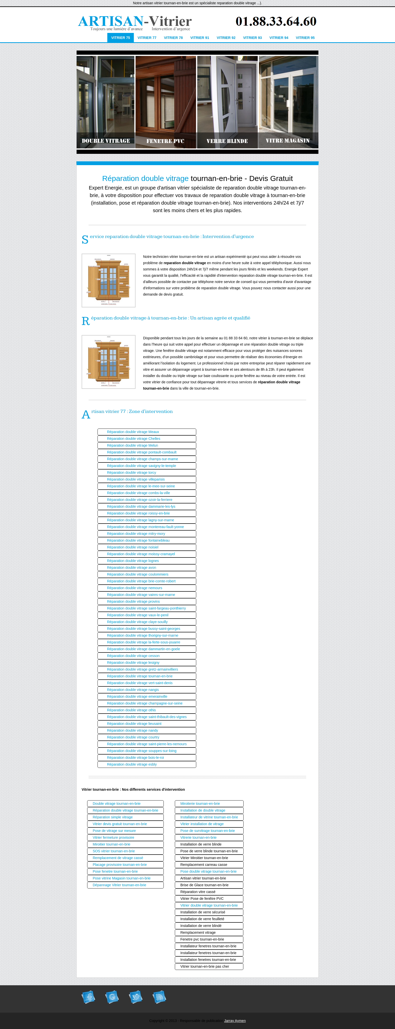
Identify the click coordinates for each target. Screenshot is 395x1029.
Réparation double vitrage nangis (133, 690)
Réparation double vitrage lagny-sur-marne (140, 520)
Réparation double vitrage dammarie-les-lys (141, 506)
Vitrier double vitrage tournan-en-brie (209, 905)
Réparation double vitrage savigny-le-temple (141, 466)
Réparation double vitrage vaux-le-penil (138, 615)
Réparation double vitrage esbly (132, 764)
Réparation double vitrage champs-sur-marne (142, 459)
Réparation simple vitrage (113, 817)
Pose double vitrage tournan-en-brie (208, 871)
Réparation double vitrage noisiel (132, 547)
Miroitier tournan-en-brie (111, 844)
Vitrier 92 (226, 38)
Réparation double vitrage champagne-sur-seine (145, 703)
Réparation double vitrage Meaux (133, 432)
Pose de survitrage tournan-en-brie (207, 831)
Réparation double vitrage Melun (132, 445)
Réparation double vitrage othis (131, 710)
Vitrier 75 (120, 38)
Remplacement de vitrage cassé (118, 858)
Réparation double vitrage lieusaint (134, 724)
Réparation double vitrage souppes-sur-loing (142, 751)
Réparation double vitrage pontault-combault (142, 452)
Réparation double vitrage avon (131, 568)
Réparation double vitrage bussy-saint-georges (143, 629)
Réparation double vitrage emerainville (137, 696)
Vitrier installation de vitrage (202, 824)
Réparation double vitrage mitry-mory (136, 534)
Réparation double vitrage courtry (133, 737)
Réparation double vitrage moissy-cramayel (141, 554)
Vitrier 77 (147, 38)
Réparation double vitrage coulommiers (138, 574)
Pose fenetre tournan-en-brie (115, 871)
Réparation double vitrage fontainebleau (138, 540)
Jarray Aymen (235, 1021)
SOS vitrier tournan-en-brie (114, 851)
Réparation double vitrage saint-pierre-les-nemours (147, 744)
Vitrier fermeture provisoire (113, 837)
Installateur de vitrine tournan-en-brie (209, 817)
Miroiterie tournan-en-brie (200, 804)
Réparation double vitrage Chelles (133, 439)
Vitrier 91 (199, 38)
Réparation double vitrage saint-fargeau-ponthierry (146, 608)
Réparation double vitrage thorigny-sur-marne (142, 635)
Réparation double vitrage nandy (132, 730)
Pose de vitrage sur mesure (114, 831)
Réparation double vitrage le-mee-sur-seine (141, 486)
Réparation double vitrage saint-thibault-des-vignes (147, 717)
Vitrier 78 (173, 38)
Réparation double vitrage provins (133, 601)
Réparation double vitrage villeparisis (136, 479)
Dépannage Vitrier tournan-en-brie (119, 885)
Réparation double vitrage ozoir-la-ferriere (139, 500)
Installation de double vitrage (202, 810)
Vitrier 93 (252, 38)
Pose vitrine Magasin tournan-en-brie (122, 878)
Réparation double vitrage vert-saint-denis (140, 683)
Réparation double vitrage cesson (133, 656)
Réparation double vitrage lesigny (133, 663)
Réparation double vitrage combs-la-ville (138, 493)
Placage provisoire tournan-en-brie (120, 865)
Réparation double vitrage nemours (134, 588)
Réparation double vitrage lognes (133, 561)
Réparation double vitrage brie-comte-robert (141, 581)
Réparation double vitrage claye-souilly (137, 622)
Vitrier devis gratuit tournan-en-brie (120, 824)
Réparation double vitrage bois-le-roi (135, 758)
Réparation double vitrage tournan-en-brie (140, 676)
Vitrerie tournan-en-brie (198, 837)
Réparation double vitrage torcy (131, 473)
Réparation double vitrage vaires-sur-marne (141, 595)
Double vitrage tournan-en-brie (117, 804)
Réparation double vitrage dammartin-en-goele (143, 649)
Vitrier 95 (305, 38)
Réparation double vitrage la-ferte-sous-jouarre (143, 642)
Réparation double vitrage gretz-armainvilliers (142, 669)
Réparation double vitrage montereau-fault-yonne (145, 527)
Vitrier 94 (279, 38)
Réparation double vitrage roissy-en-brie (138, 513)
